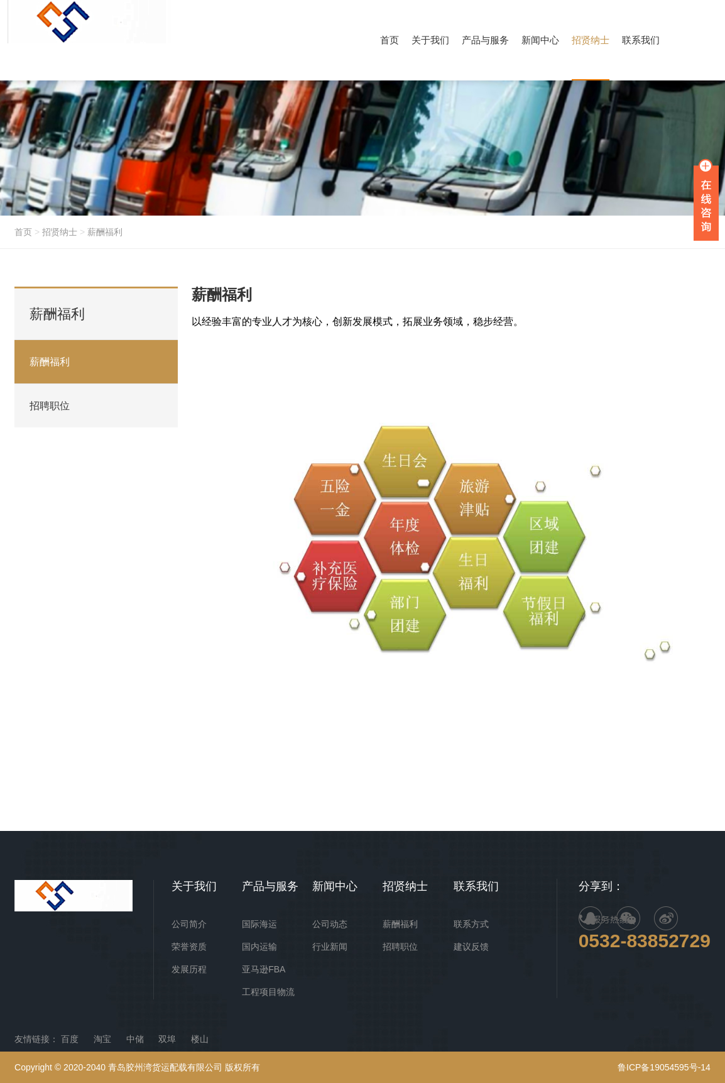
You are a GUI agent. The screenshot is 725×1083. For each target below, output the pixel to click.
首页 (23, 232)
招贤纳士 (59, 232)
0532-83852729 (645, 940)
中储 (135, 1039)
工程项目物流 (268, 992)
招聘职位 (50, 405)
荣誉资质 (189, 947)
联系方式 (471, 924)
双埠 (167, 1039)
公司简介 (189, 924)
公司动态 (329, 924)
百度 (70, 1039)
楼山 (200, 1039)
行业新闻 (329, 947)
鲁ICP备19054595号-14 (664, 1067)
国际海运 (259, 924)
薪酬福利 (105, 232)
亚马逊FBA (263, 969)
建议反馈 (471, 947)
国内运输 (259, 947)
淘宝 (102, 1039)
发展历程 (189, 969)
